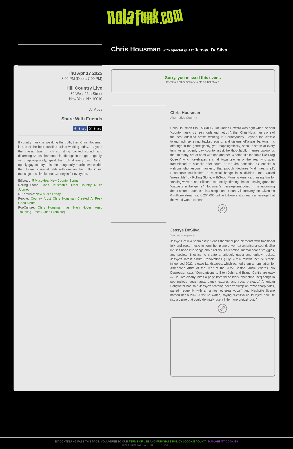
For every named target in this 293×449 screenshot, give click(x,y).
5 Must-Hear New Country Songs (55, 243)
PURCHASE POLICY (169, 441)
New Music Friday (48, 256)
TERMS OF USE (139, 441)
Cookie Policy (195, 441)
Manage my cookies (223, 441)
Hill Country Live (84, 150)
